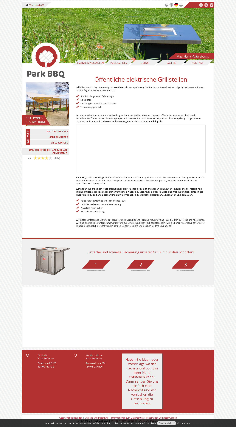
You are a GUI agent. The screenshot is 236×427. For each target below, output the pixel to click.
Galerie (171, 62)
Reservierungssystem (90, 62)
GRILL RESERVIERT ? (57, 131)
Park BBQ (81, 177)
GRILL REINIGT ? (59, 142)
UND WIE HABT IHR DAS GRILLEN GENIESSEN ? (48, 151)
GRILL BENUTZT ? (58, 136)
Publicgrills (118, 62)
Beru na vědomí (166, 423)
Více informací (184, 423)
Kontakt (197, 62)
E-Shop (145, 62)
